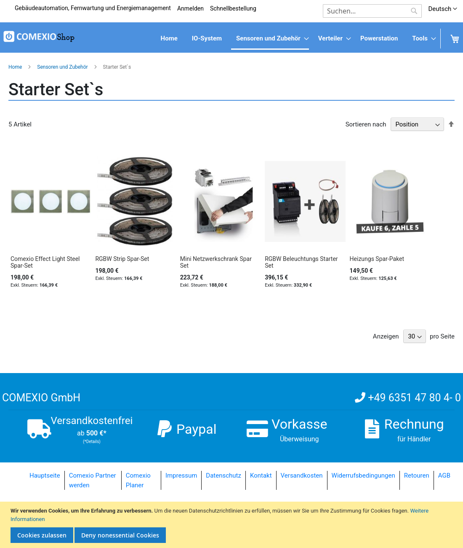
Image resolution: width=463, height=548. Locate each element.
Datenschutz (223, 475)
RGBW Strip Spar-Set (122, 258)
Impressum (181, 475)
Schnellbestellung (233, 8)
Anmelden (190, 8)
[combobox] (372, 11)
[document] (233, 525)
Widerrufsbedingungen (363, 475)
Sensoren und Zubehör (63, 67)
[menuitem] (169, 38)
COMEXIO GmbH (41, 398)
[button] (442, 9)
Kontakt (261, 475)
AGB (444, 475)
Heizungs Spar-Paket (377, 258)
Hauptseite (44, 475)
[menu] (231, 39)
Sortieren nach (366, 124)
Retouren (416, 475)
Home (15, 67)
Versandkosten (302, 475)
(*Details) (92, 441)
